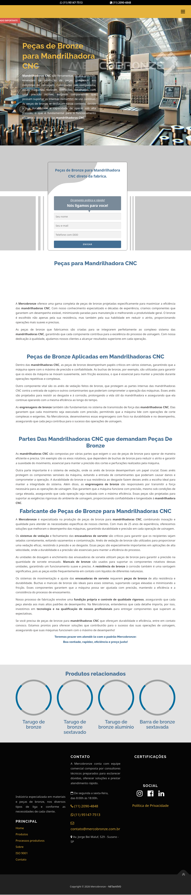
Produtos (22, 835)
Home (20, 828)
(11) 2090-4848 (121, 3)
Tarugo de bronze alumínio (116, 725)
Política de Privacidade (150, 805)
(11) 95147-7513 (70, 3)
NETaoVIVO (114, 886)
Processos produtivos (30, 841)
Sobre (20, 847)
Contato (21, 860)
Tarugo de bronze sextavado (75, 727)
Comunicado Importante (22, 20)
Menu (183, 12)
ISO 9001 (22, 853)
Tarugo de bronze (34, 725)
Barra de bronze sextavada (157, 725)
